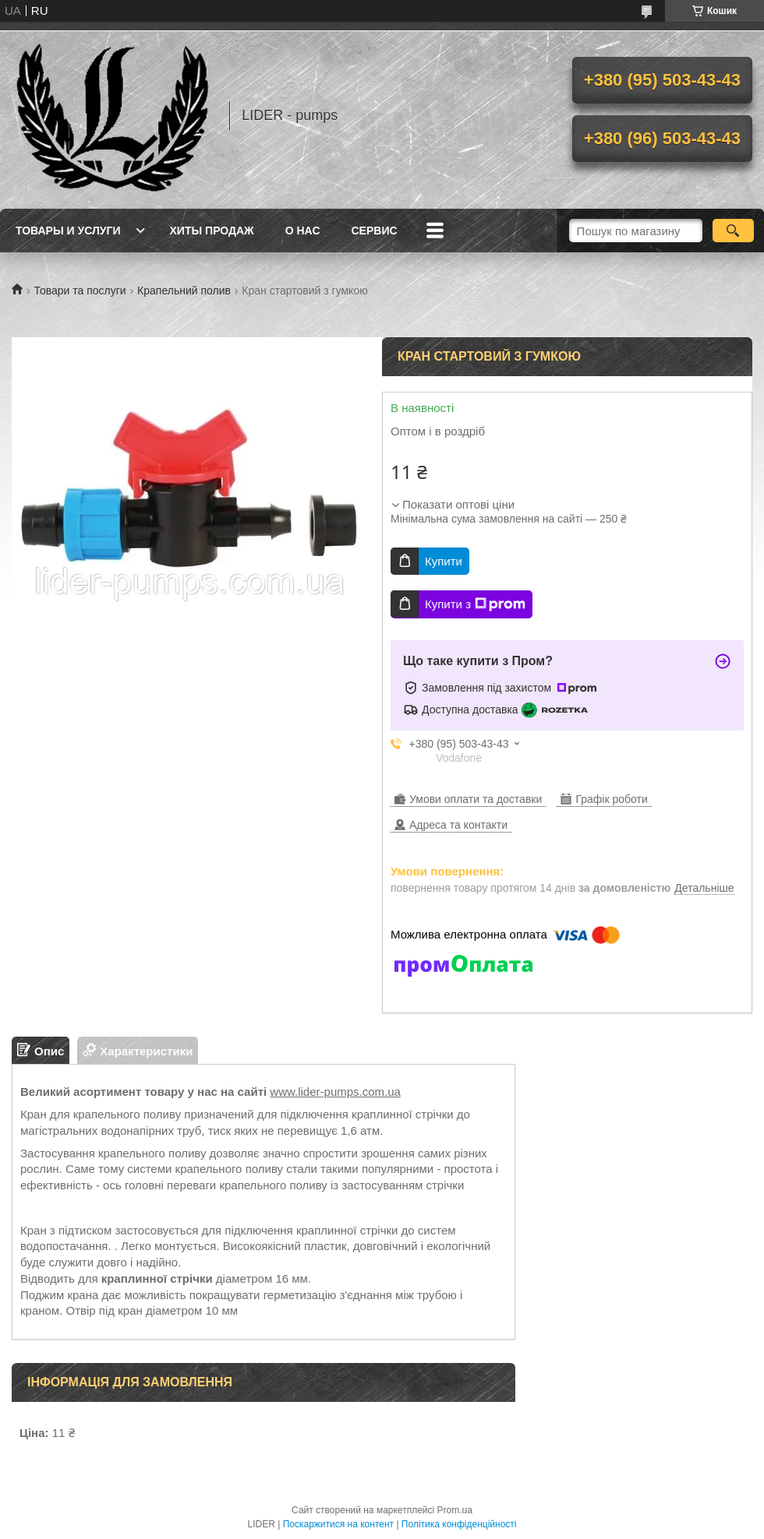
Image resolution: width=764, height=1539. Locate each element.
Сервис (375, 230)
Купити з (475, 604)
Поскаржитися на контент (338, 1524)
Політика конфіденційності (459, 1524)
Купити (443, 561)
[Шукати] (733, 230)
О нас (302, 230)
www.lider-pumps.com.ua (335, 1091)
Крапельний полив (184, 290)
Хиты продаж (212, 230)
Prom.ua (454, 1510)
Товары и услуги (68, 230)
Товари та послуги (80, 290)
